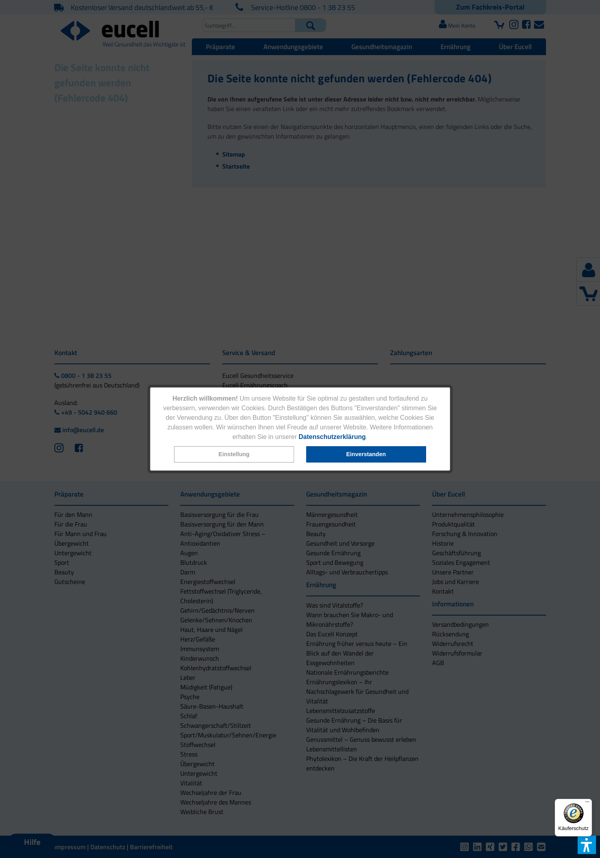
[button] (234, 454)
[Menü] (587, 803)
